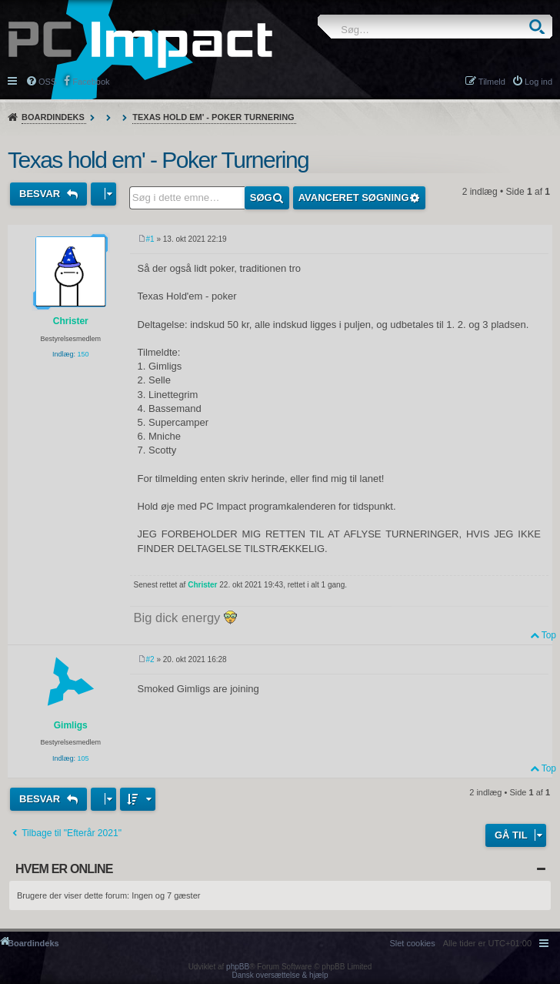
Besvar (41, 193)
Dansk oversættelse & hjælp (280, 975)
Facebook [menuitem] (90, 81)
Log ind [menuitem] (538, 81)
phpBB (237, 966)
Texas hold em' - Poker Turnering (213, 117)
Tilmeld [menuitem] (491, 81)
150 (83, 354)
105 (83, 758)
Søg (536, 26)
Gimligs (71, 725)
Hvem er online (64, 868)
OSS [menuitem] (47, 81)
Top (549, 635)
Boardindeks (53, 117)
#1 (150, 239)
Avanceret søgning (353, 197)
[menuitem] (412, 943)
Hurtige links (13, 80)
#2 (150, 659)
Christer (70, 321)
